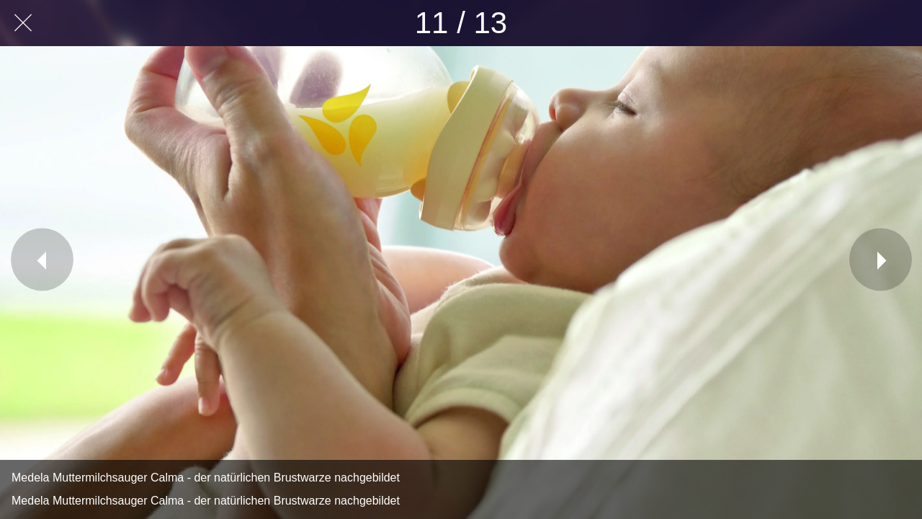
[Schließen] (23, 23)
